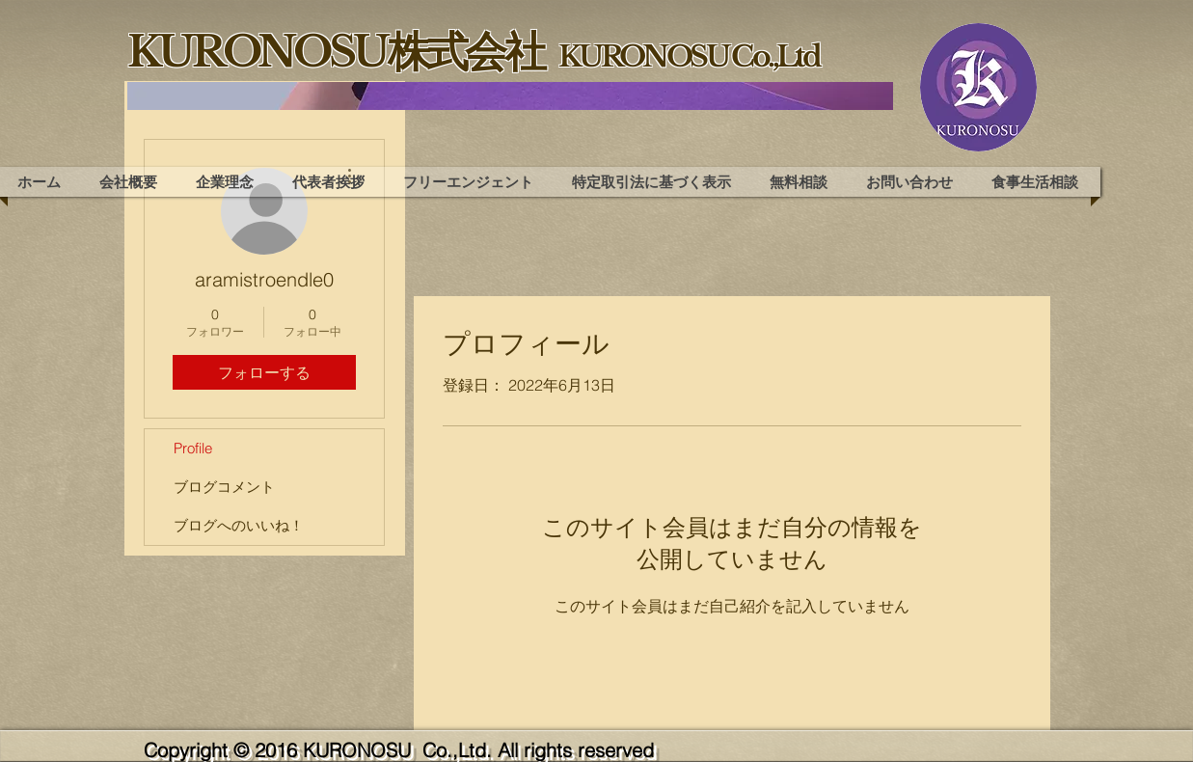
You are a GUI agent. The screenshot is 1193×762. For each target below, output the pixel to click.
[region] (510, 96)
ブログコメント (224, 486)
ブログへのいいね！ (239, 525)
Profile (193, 448)
